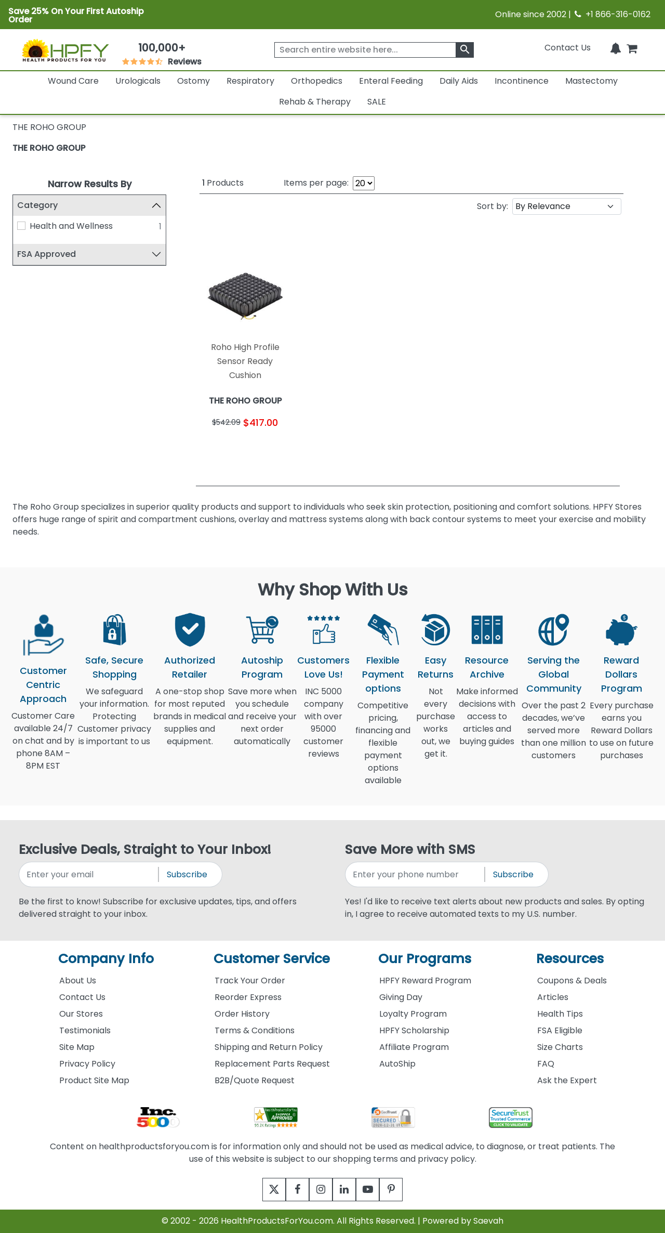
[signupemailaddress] (89, 874)
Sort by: (492, 206)
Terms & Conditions (255, 1030)
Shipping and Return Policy (269, 1047)
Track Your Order (250, 981)
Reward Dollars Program (621, 674)
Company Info (106, 959)
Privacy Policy (87, 1064)
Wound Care (73, 81)
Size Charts (560, 1047)
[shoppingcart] (632, 48)
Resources (570, 959)
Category (37, 205)
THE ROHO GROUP (48, 148)
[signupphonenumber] (415, 874)
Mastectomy (591, 81)
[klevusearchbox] (465, 50)
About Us (77, 981)
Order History (242, 1014)
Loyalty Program (413, 1014)
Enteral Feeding (391, 81)
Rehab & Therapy (315, 102)
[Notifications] (615, 48)
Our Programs (424, 959)
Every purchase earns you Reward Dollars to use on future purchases (621, 736)
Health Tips (560, 1014)
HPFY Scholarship (414, 1030)
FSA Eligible (559, 1030)
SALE (376, 102)
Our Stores (81, 1014)
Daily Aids (459, 81)
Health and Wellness (71, 226)
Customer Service (272, 959)
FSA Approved (46, 254)
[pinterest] (404, 1189)
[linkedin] (346, 1189)
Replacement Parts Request (272, 1064)
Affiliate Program (414, 1047)
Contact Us (567, 48)
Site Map (77, 1047)
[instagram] (318, 1189)
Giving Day (400, 997)
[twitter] (261, 1189)
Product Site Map (94, 1080)
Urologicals (138, 81)
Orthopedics (316, 81)
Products (223, 183)
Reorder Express (248, 997)
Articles (552, 997)
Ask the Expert (567, 1080)
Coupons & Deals (572, 981)
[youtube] (375, 1189)
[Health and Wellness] (21, 226)
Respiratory (250, 81)
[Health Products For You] (65, 50)
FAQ (545, 1064)
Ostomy (193, 81)
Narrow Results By (89, 183)
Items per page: (316, 183)
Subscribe (187, 874)
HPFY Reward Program (425, 981)
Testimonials (85, 1030)
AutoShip (397, 1064)
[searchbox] (374, 50)
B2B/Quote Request (255, 1080)
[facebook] (289, 1189)
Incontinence (522, 81)
